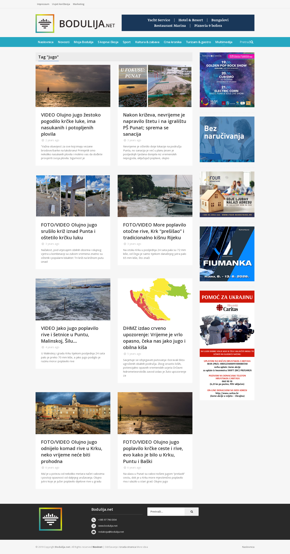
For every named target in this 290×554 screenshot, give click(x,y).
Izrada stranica (128, 547)
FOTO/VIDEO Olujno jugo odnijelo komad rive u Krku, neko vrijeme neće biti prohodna (72, 451)
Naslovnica (45, 42)
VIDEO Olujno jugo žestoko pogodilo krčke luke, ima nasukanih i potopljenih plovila (71, 124)
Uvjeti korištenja (61, 4)
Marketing (78, 4)
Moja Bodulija (83, 42)
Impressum (43, 4)
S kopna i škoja (108, 42)
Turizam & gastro (198, 42)
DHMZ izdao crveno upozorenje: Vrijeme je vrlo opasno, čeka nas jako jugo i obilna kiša (154, 338)
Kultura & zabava (147, 42)
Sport (127, 42)
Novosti (63, 42)
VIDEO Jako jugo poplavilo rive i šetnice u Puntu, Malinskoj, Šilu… (70, 334)
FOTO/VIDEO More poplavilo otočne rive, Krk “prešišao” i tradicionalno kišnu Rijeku (155, 231)
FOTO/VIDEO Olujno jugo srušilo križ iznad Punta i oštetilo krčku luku (69, 231)
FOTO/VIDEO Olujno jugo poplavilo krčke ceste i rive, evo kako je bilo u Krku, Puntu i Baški (153, 451)
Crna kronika (172, 42)
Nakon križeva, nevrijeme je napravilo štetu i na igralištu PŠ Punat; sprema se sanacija (155, 124)
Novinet (98, 547)
